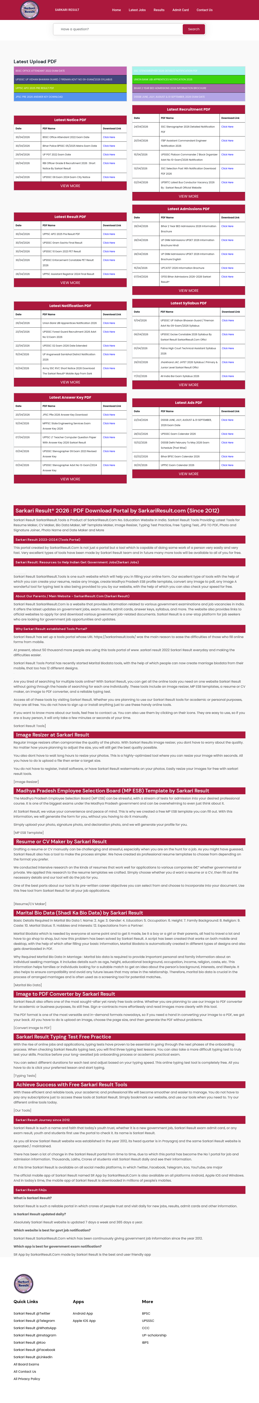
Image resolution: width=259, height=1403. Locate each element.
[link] (20, 570)
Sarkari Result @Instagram (35, 1335)
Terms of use (237, 1390)
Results (159, 10)
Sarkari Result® (35, 510)
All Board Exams (26, 1364)
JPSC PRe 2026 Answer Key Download (39, 96)
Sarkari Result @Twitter (32, 1313)
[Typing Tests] (25, 1075)
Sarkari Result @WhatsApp (35, 1328)
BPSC (146, 1313)
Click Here (109, 137)
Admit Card (180, 10)
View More (70, 185)
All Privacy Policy (27, 1379)
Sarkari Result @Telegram (34, 1320)
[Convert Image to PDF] (32, 1028)
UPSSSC (148, 1320)
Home (116, 10)
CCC (146, 1328)
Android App (83, 1313)
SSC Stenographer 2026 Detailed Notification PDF (165, 70)
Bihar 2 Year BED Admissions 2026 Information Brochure (170, 88)
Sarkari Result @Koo (30, 1342)
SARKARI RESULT (67, 10)
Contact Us (205, 10)
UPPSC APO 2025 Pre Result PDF (35, 88)
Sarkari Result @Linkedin (33, 1357)
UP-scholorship (154, 1335)
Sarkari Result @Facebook (34, 1349)
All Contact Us (25, 1371)
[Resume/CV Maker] (30, 904)
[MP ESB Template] (29, 832)
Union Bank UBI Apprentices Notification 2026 (163, 79)
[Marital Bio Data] (28, 985)
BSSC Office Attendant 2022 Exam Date (40, 70)
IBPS (145, 1342)
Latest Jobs (137, 10)
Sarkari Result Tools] (30, 726)
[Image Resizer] (26, 782)
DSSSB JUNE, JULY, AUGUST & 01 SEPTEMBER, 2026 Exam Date (169, 96)
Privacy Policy (179, 1390)
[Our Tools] (22, 1110)
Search (194, 29)
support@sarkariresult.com (223, 1307)
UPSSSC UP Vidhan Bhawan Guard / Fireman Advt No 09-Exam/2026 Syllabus (64, 79)
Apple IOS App (84, 1320)
